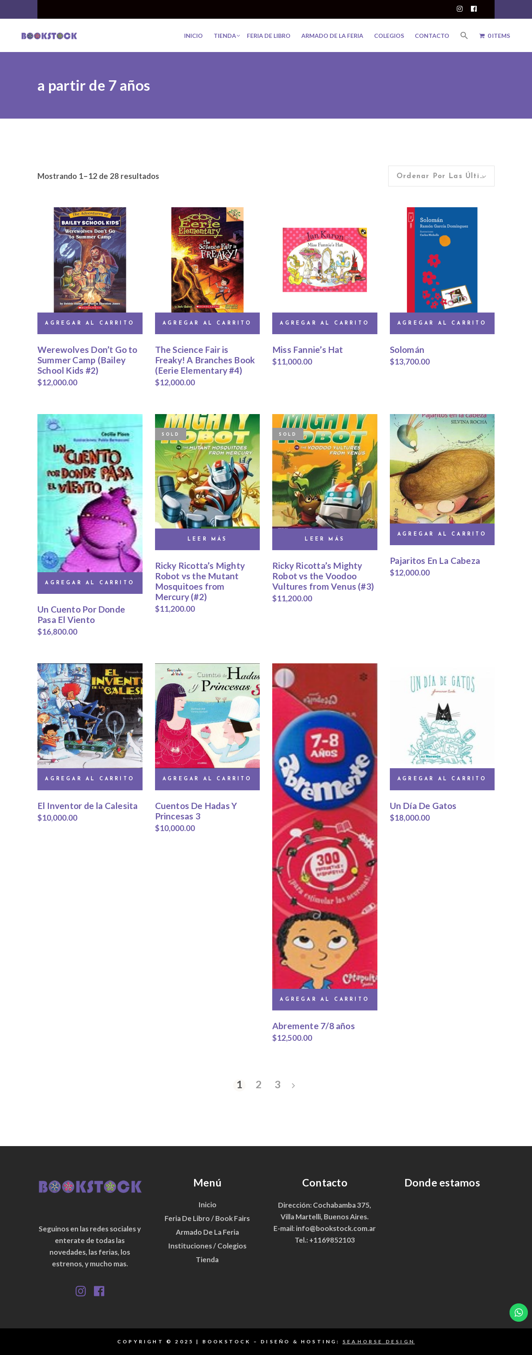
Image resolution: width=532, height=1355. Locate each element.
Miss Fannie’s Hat (307, 349)
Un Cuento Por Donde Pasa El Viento (81, 614)
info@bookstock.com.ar (336, 1228)
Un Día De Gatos (423, 805)
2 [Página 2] (259, 1084)
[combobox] (441, 176)
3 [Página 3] (278, 1084)
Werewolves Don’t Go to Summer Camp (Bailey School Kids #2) (87, 359)
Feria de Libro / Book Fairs (207, 1218)
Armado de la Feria (207, 1232)
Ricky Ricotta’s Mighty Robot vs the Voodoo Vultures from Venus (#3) (323, 575)
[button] (464, 35)
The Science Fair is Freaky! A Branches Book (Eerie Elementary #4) (205, 359)
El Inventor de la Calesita (87, 805)
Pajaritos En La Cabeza (435, 560)
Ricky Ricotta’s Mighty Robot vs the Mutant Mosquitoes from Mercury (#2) (200, 581)
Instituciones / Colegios (207, 1245)
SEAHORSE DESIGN (378, 1341)
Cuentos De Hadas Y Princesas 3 (196, 810)
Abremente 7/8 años (313, 1025)
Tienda (207, 1259)
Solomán (407, 349)
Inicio (207, 1204)
